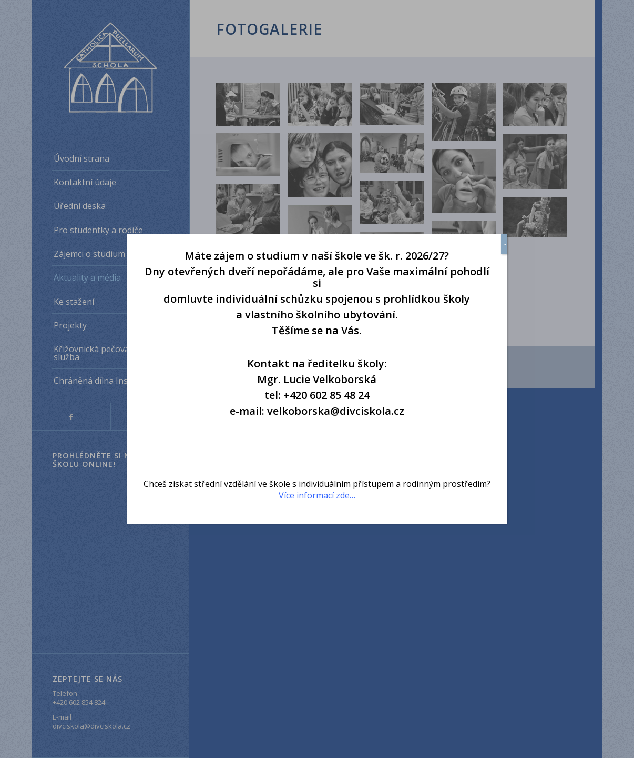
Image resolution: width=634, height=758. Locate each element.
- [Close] (505, 244)
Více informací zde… (317, 495)
